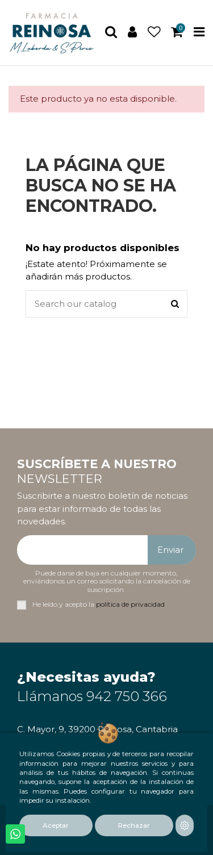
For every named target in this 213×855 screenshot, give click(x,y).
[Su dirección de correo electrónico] (82, 550)
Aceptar (56, 825)
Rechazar (134, 825)
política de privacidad (130, 604)
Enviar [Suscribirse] (170, 549)
